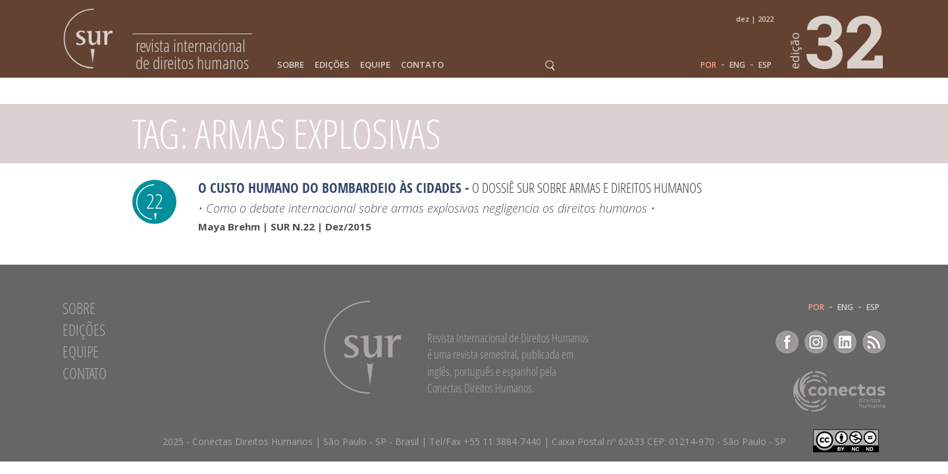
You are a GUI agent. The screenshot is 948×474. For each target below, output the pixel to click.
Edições (332, 65)
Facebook (787, 342)
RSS (873, 342)
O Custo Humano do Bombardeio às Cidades (329, 187)
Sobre (290, 65)
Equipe (375, 65)
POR (708, 65)
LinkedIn (844, 342)
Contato (422, 65)
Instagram (816, 342)
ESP (765, 65)
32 (838, 40)
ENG (737, 65)
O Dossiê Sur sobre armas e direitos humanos (587, 187)
